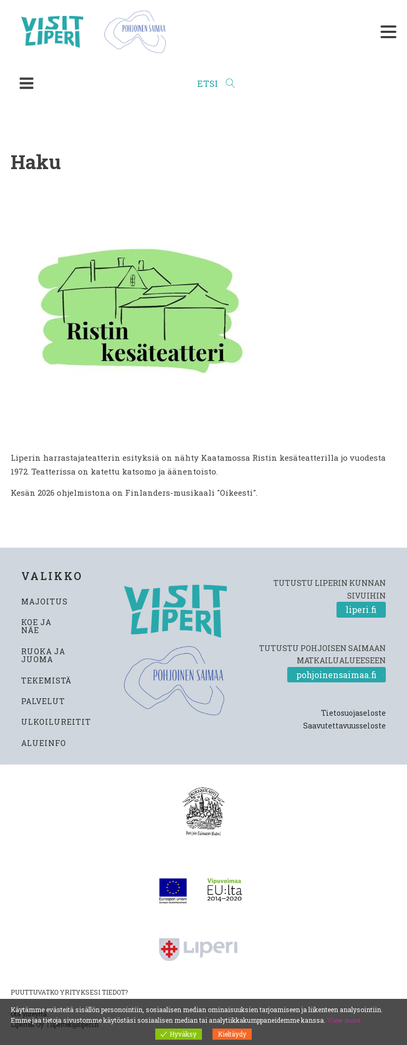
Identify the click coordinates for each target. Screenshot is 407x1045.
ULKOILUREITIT (56, 722)
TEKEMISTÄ (46, 680)
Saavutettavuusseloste (344, 726)
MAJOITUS (44, 601)
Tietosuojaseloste (353, 713)
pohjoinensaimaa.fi (336, 674)
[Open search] (216, 84)
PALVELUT (43, 701)
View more (343, 1020)
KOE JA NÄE (36, 626)
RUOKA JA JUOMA (43, 655)
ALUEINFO (43, 743)
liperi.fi (361, 609)
